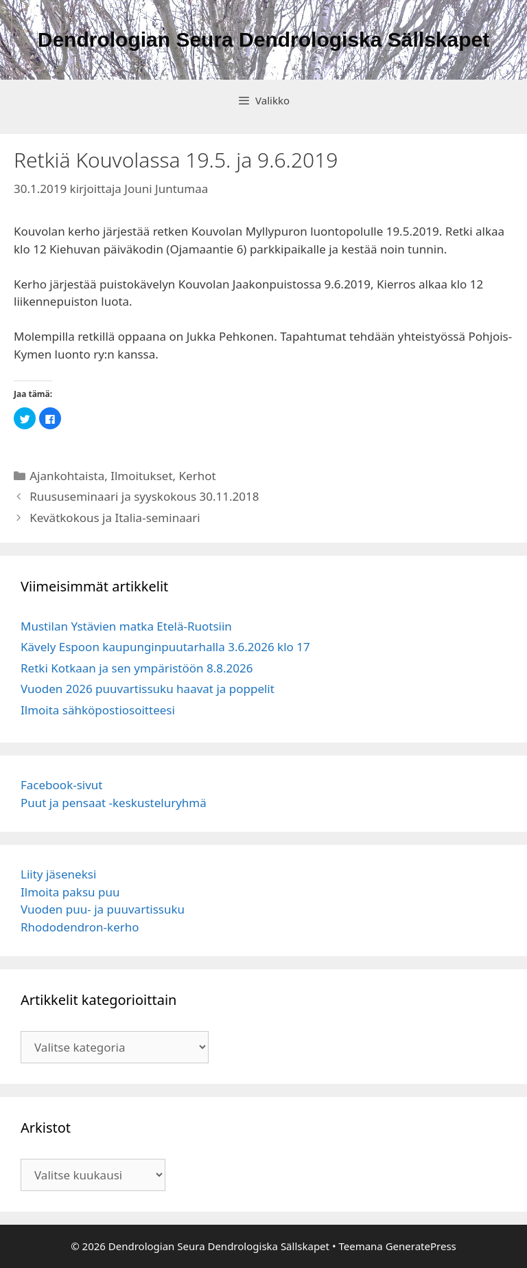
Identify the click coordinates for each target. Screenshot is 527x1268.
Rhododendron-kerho (80, 927)
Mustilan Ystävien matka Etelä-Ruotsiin (126, 626)
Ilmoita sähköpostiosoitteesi (98, 710)
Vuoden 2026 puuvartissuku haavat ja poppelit (147, 689)
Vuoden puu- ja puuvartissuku (103, 909)
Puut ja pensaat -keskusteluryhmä (114, 803)
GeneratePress (421, 1246)
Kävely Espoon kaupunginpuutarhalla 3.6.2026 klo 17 (165, 647)
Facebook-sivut (62, 785)
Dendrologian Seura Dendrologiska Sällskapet (264, 39)
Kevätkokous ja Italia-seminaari (115, 517)
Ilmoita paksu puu (70, 892)
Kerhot (197, 476)
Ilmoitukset (141, 476)
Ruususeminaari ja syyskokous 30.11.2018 (144, 496)
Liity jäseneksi (58, 874)
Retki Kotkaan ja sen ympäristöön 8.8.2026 (137, 668)
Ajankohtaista (67, 476)
